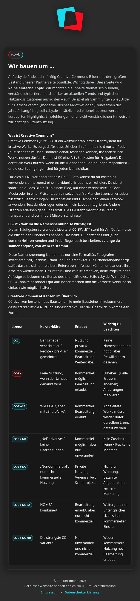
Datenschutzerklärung (82, 592)
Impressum (49, 592)
